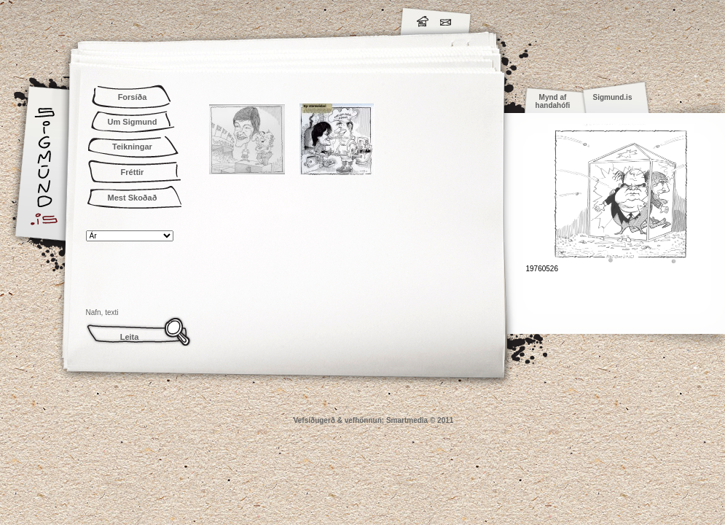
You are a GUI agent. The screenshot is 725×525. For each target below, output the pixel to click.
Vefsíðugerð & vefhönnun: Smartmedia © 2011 (374, 420)
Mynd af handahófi (553, 101)
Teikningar (132, 146)
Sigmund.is (173, 19)
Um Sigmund (132, 121)
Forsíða (132, 97)
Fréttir (132, 172)
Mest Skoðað (132, 197)
